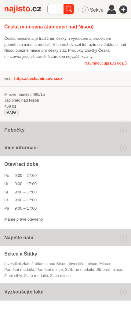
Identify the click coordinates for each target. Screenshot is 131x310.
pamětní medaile (19, 269)
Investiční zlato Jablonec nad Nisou (35, 263)
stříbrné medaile (79, 269)
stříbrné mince (109, 269)
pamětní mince (49, 269)
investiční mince (83, 263)
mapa (11, 112)
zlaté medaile (36, 275)
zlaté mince (60, 275)
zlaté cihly (13, 275)
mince (105, 263)
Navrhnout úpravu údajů (105, 63)
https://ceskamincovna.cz (38, 78)
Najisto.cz (26, 9)
